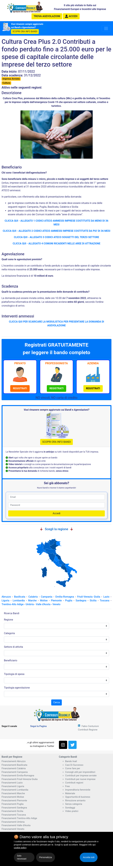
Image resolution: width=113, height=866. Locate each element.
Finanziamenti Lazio (12, 782)
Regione (8, 619)
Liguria (5, 600)
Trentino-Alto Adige (12, 604)
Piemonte (56, 600)
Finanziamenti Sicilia (12, 811)
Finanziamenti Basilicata (14, 765)
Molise (44, 600)
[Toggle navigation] (106, 28)
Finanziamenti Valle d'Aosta (16, 825)
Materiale (70, 793)
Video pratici (71, 811)
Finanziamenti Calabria (14, 768)
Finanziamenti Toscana (14, 814)
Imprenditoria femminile (77, 789)
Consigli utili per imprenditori (80, 772)
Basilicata (19, 596)
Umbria (30, 604)
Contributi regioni (74, 782)
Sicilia (93, 600)
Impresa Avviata (11, 78)
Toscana (104, 600)
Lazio (106, 596)
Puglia (68, 600)
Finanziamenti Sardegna (14, 807)
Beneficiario (10, 660)
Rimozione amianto (75, 800)
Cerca (56, 702)
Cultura (6, 82)
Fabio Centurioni (90, 726)
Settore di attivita (13, 646)
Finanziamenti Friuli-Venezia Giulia (20, 779)
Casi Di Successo (74, 765)
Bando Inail (71, 761)
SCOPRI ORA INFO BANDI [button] (24, 31)
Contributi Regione (87, 729)
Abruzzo (6, 596)
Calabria (33, 596)
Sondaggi (70, 807)
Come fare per (72, 768)
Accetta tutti (88, 857)
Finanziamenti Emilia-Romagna (18, 775)
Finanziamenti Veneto (13, 829)
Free (67, 786)
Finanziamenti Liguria (13, 786)
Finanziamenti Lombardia (15, 789)
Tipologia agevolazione (17, 687)
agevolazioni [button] (47, 16)
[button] (71, 16)
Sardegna (81, 600)
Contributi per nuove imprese (80, 779)
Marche (32, 600)
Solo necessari (21, 857)
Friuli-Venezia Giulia (88, 596)
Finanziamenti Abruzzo (14, 761)
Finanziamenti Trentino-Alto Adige (19, 818)
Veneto (56, 604)
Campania (46, 596)
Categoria (9, 633)
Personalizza (45, 857)
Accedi (56, 513)
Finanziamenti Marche (13, 793)
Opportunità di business (77, 796)
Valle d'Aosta (43, 604)
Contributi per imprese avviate (81, 775)
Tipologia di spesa (14, 674)
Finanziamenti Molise (13, 796)
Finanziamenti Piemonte (14, 800)
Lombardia (19, 600)
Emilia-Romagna (64, 596)
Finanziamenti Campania (15, 772)
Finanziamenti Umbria (13, 821)
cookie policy (20, 847)
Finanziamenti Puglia (12, 804)
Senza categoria (73, 804)
